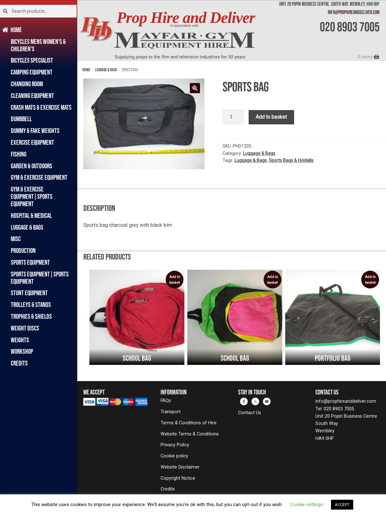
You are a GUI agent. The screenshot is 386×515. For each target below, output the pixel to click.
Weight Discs (25, 328)
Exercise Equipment (32, 142)
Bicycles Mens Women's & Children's (38, 45)
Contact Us (249, 412)
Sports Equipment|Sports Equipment (40, 277)
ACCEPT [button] (342, 504)
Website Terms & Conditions (190, 434)
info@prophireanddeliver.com (354, 12)
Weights (20, 340)
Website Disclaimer (180, 467)
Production (23, 250)
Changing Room (27, 83)
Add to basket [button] (174, 280)
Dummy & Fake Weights (35, 130)
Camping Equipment (31, 72)
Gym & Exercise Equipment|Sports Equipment (31, 196)
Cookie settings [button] (306, 504)
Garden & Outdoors (31, 166)
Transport (171, 411)
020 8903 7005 (350, 27)
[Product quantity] (233, 117)
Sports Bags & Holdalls (291, 160)
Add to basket (271, 117)
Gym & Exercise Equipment (39, 177)
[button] (195, 88)
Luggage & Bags (27, 227)
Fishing (18, 154)
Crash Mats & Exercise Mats (41, 107)
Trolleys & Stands (31, 304)
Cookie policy (174, 456)
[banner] (231, 30)
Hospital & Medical (31, 215)
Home (16, 29)
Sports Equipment (30, 262)
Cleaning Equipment (32, 95)
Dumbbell (21, 118)
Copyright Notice (178, 478)
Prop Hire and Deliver (186, 17)
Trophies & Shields (31, 316)
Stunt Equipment (29, 292)
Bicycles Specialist (32, 60)
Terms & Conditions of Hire (189, 423)
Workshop (22, 351)
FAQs (166, 400)
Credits (19, 363)
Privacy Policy (175, 445)
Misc (16, 238)
